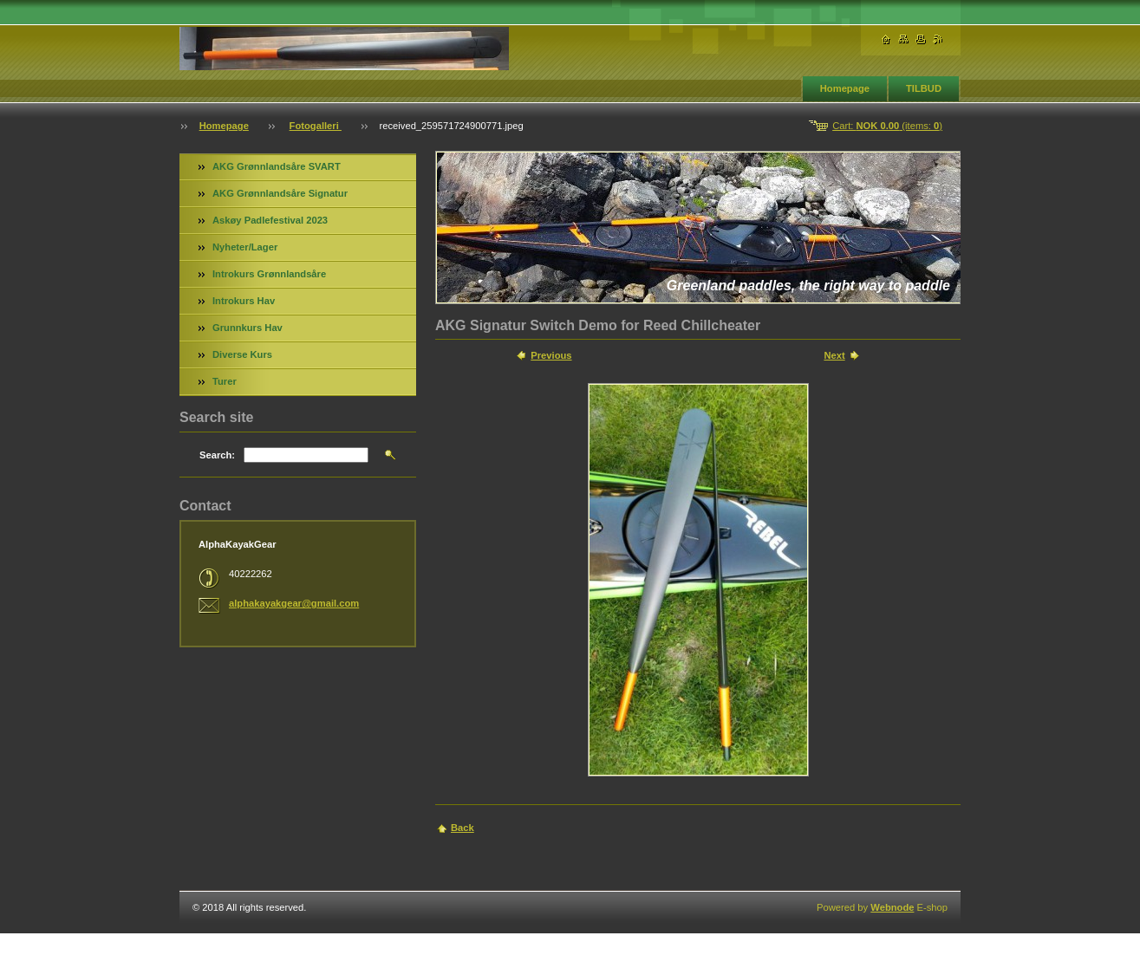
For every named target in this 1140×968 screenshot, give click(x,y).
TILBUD (923, 88)
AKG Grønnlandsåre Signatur (280, 193)
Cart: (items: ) (887, 125)
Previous (551, 355)
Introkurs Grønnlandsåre (269, 274)
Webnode (892, 907)
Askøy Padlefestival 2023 (270, 220)
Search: (217, 455)
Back (462, 827)
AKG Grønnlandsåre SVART (276, 166)
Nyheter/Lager (244, 247)
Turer (224, 381)
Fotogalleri (316, 125)
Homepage (845, 88)
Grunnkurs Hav (247, 327)
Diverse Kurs (242, 354)
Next (834, 355)
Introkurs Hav (243, 301)
